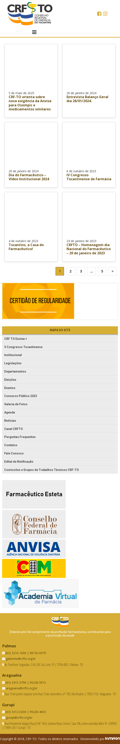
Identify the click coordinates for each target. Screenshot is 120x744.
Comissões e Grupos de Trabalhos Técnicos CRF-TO (41, 470)
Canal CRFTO (13, 429)
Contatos (10, 445)
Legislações (13, 363)
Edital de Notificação (18, 461)
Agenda (9, 412)
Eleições (10, 379)
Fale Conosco (14, 453)
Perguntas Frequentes (20, 437)
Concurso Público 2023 (20, 396)
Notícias (10, 420)
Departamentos (15, 371)
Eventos (9, 388)
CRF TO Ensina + (15, 338)
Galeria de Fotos (15, 404)
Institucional (13, 355)
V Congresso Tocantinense (23, 347)
